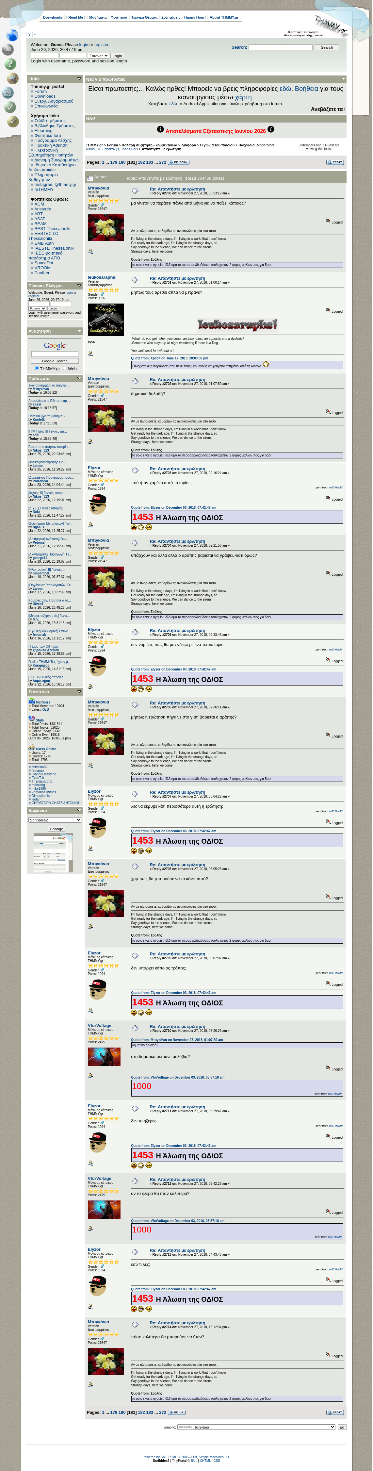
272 (162, 162)
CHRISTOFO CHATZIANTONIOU (56, 803)
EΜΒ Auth (44, 243)
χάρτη (243, 97)
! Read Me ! (76, 17)
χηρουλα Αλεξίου (46, 650)
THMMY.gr (94, 145)
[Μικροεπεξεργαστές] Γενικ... (49, 616)
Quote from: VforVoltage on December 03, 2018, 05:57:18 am (177, 1077)
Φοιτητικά (119, 17)
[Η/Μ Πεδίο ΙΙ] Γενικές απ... (47, 431)
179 (113, 162)
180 (122, 162)
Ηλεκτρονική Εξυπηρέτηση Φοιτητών (50, 152)
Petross (39, 542)
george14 (40, 558)
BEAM (41, 223)
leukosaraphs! (102, 277)
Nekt (36, 512)
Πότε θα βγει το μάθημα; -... (48, 416)
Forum (41, 91)
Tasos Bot (129, 149)
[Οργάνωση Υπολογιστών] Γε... (50, 585)
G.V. (36, 619)
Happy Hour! (195, 17)
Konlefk (39, 419)
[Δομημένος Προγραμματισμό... (51, 477)
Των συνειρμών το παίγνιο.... (49, 385)
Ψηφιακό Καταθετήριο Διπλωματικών (51, 167)
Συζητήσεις (170, 17)
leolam (36, 799)
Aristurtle (42, 209)
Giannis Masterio (44, 774)
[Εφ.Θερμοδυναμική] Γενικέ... (49, 631)
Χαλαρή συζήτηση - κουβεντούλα (149, 145)
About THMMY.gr (224, 17)
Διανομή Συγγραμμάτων (56, 159)
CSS (216, 1461)
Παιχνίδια (246, 145)
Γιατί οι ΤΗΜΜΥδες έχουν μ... (49, 662)
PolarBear (40, 481)
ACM (39, 204)
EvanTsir (38, 778)
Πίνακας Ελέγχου (45, 285)
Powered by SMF (155, 1457)
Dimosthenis (41, 796)
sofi (36, 435)
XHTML (205, 1461)
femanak (39, 634)
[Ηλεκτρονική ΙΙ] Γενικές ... (47, 569)
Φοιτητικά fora (48, 135)
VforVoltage (99, 1025)
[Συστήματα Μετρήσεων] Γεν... (50, 523)
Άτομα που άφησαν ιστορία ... (49, 447)
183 (149, 162)
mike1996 (39, 788)
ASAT (39, 218)
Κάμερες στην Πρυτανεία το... (49, 600)
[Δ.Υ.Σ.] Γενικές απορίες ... (47, 508)
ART (38, 213)
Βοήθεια (306, 88)
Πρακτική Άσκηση (51, 145)
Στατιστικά (38, 691)
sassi (37, 404)
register (101, 44)
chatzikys (112, 149)
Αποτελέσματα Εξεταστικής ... (49, 401)
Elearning (44, 130)
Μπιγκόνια (41, 389)
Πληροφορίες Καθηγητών (43, 177)
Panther (42, 272)
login (83, 44)
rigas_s (38, 527)
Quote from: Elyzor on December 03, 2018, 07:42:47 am (173, 507)
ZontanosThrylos (44, 792)
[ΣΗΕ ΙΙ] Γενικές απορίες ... (47, 677)
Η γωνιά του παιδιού (217, 145)
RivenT (38, 604)
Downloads (52, 17)
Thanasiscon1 (42, 781)
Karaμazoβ (41, 665)
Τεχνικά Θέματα (144, 17)
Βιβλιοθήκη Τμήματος (54, 125)
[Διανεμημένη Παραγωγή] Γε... (50, 554)
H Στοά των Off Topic (43, 646)
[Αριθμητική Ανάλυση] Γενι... (48, 539)
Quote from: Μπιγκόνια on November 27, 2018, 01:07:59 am (177, 1040)
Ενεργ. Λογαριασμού (54, 101)
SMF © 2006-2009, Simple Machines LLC (200, 1457)
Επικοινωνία (46, 106)
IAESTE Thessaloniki (54, 248)
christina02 (39, 767)
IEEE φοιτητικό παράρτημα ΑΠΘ (45, 255)
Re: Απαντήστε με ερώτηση (177, 189)
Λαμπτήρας (42, 681)
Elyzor (94, 467)
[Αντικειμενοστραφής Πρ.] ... (48, 462)
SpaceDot (44, 262)
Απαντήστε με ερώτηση (161, 149)
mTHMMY (44, 189)
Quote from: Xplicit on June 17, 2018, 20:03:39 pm (169, 358)
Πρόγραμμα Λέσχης (53, 140)
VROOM (43, 267)
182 (141, 162)
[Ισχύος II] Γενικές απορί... (47, 493)
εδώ (285, 88)
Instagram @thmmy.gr (55, 184)
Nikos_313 (41, 450)
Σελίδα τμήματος (50, 120)
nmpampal (41, 573)
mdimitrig (38, 785)
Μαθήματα (97, 17)
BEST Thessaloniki (52, 228)
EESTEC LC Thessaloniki (43, 236)
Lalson (38, 466)
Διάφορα (188, 145)
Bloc (194, 1461)
